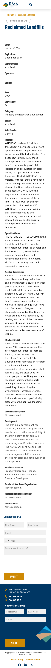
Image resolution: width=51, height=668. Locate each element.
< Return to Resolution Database (20, 14)
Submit (14, 576)
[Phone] (25, 540)
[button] (30, 4)
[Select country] (7, 540)
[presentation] (24, 568)
